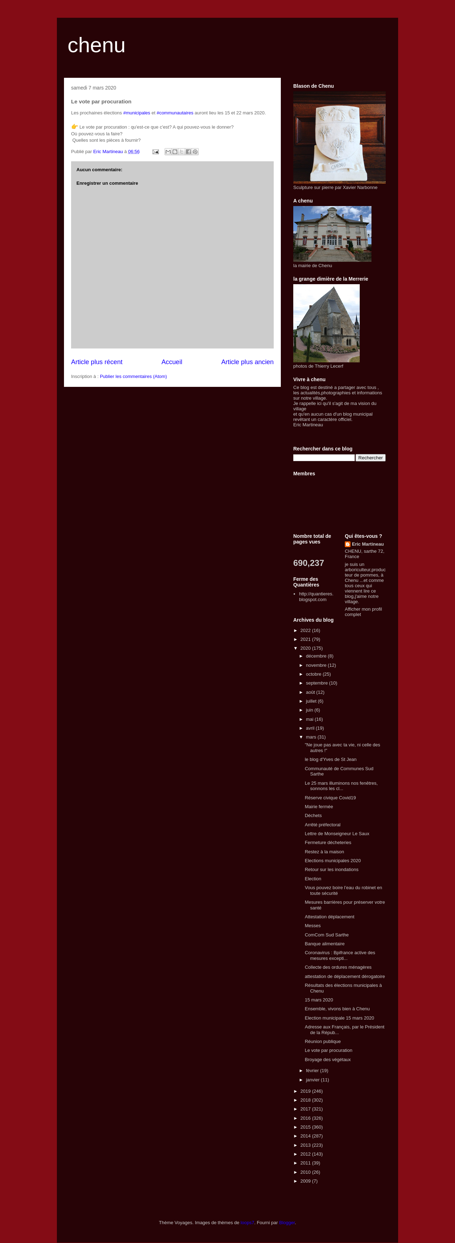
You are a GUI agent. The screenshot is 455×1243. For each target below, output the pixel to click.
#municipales (136, 112)
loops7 (247, 1222)
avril (311, 728)
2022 (306, 630)
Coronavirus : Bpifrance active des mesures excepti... (340, 955)
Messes (313, 925)
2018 (306, 1100)
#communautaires (175, 112)
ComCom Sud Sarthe (327, 934)
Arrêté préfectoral (322, 824)
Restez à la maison (324, 851)
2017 (306, 1109)
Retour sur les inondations (331, 869)
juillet (312, 701)
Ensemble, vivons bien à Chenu (337, 1008)
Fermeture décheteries (328, 842)
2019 (306, 1091)
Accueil (171, 362)
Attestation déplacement (329, 916)
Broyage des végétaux (327, 1059)
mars (312, 737)
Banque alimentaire (324, 943)
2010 (306, 1172)
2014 (306, 1136)
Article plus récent (97, 362)
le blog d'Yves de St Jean (331, 759)
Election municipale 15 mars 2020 (339, 1018)
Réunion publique (323, 1041)
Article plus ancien (247, 362)
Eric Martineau (368, 544)
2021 (306, 639)
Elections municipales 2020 (333, 860)
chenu (96, 45)
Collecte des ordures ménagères (338, 967)
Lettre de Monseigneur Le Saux (337, 833)
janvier (313, 1079)
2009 (306, 1181)
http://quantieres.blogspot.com (316, 596)
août (311, 692)
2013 (306, 1145)
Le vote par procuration (328, 1050)
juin (310, 710)
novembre (317, 665)
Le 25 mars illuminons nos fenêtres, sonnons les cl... (341, 785)
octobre (314, 674)
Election (313, 878)
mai (310, 719)
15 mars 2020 (319, 999)
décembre (317, 656)
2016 (306, 1118)
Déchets (313, 815)
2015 (306, 1127)
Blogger (287, 1222)
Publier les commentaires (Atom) (133, 376)
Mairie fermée (319, 806)
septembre (317, 683)
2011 (306, 1163)
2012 (306, 1154)
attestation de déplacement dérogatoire (345, 976)
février (313, 1070)
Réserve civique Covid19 (330, 797)
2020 (306, 648)
